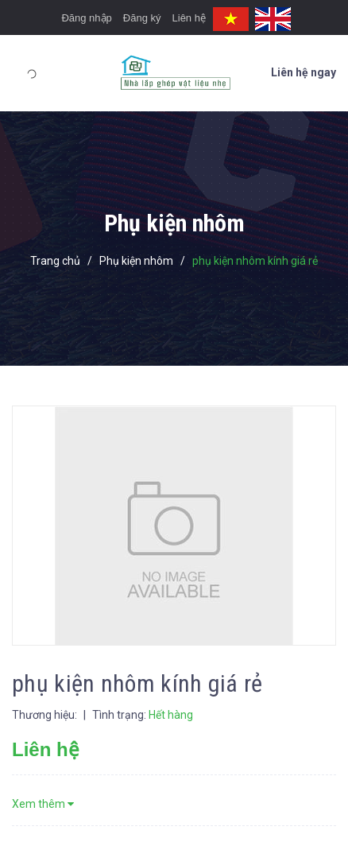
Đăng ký (142, 18)
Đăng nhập (86, 18)
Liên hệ (189, 18)
